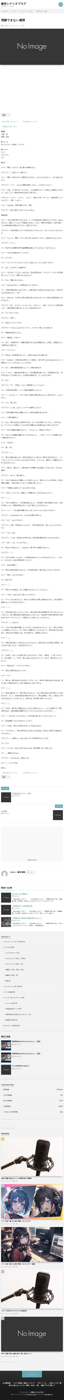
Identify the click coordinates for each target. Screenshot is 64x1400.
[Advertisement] (32, 87)
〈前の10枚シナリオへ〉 (9, 121)
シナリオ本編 (7, 992)
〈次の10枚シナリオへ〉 (30, 121)
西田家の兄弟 (10, 1020)
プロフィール (41, 1383)
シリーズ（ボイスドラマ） (12, 997)
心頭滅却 (4, 811)
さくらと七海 (10, 1003)
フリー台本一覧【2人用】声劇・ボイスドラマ (16, 1221)
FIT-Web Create (30, 1394)
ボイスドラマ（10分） (18, 25)
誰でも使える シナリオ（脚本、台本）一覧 (24, 1385)
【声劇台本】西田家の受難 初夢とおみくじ (27, 918)
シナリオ (6, 947)
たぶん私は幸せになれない (20, 1066)
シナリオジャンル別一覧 (11, 986)
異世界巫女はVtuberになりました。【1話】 (26, 1053)
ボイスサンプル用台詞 (10, 1025)
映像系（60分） (11, 975)
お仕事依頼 (6, 1383)
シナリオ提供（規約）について (24, 1383)
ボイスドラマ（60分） (13, 964)
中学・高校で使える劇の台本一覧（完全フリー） (17, 1353)
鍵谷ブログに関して (48, 1385)
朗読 (7, 981)
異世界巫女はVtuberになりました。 (17, 1014)
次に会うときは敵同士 (20, 894)
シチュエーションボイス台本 (12, 941)
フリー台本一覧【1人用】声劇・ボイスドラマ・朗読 (18, 1264)
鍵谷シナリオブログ (13, 3)
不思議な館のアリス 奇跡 (21, 793)
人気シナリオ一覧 (55, 1383)
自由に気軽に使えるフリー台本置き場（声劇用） (17, 1178)
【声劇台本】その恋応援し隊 (22, 906)
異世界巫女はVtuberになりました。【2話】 (26, 1041)
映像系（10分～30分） (13, 970)
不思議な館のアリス (12, 1009)
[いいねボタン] (4, 115)
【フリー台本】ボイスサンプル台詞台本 (14, 1311)
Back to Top (32, 1375)
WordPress (49, 1394)
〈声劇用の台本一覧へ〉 (9, 126)
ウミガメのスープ (11, 953)
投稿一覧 (29, 872)
